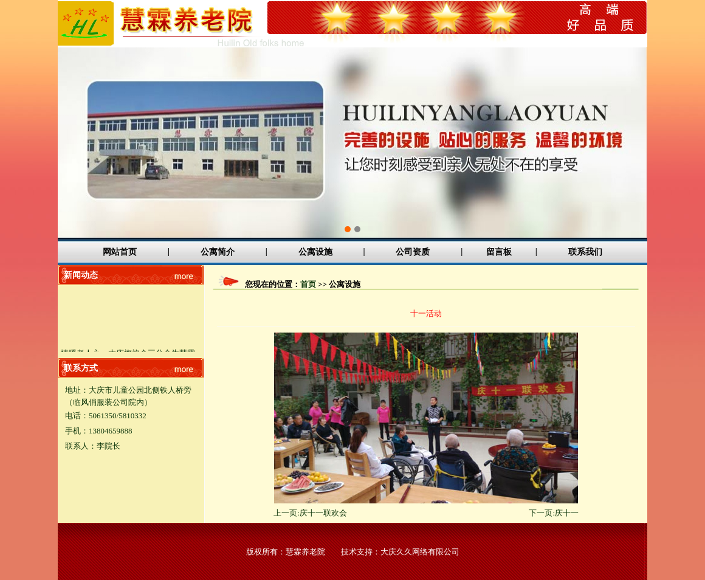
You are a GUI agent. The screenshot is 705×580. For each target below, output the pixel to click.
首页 (308, 284)
